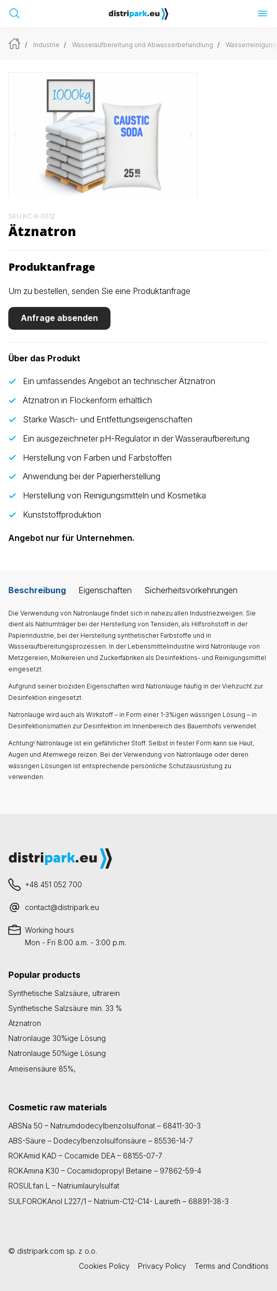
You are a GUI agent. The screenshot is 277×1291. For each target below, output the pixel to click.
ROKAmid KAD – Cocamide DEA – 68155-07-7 (85, 1155)
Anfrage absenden (59, 318)
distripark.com (40, 1250)
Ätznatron (24, 1023)
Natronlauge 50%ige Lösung (57, 1053)
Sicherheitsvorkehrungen (191, 590)
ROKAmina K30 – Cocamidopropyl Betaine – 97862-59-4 (104, 1170)
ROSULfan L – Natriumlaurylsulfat (63, 1185)
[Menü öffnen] (262, 13)
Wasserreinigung (251, 45)
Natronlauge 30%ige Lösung (57, 1038)
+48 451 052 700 (53, 884)
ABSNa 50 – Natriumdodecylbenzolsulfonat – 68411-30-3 (104, 1125)
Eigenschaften (105, 590)
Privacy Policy (162, 1265)
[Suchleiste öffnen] (14, 13)
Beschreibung (37, 590)
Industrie (46, 45)
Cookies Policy (104, 1265)
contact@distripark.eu (62, 907)
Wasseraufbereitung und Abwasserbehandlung (142, 45)
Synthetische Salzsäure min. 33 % (65, 1008)
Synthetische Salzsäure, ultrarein (64, 993)
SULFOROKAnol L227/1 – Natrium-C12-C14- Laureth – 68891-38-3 (118, 1201)
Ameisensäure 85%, (42, 1068)
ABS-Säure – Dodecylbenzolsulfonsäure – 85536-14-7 (100, 1140)
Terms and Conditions (232, 1265)
